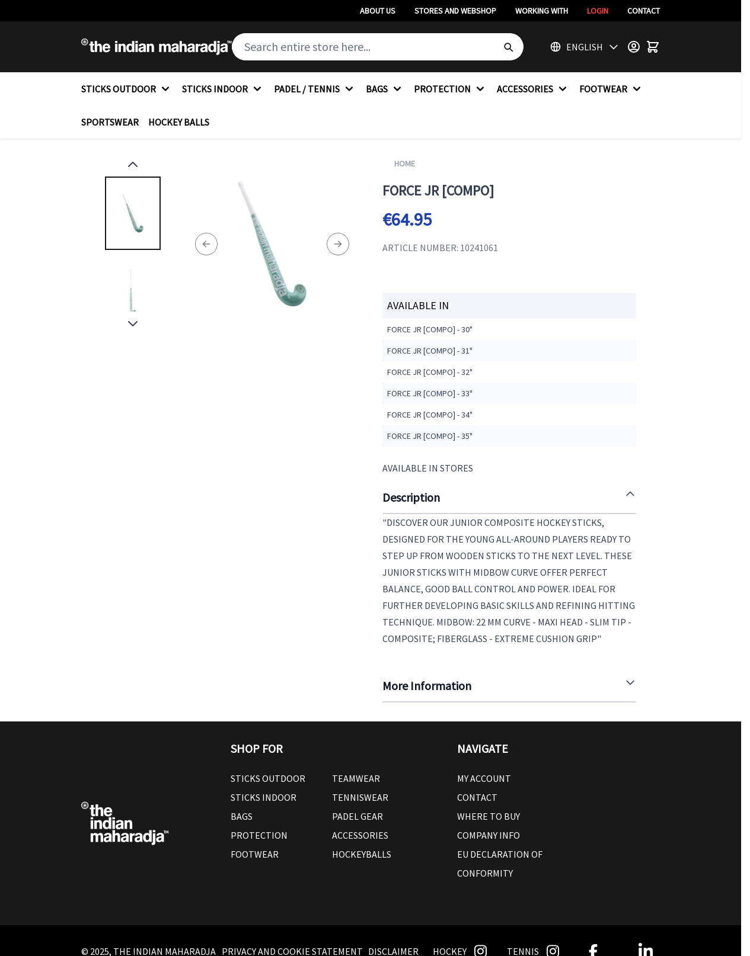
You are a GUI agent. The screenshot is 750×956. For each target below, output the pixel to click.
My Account (484, 778)
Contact (643, 10)
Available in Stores (427, 468)
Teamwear (356, 778)
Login (597, 10)
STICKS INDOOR (223, 89)
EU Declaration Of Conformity (499, 863)
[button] (332, 748)
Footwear (255, 854)
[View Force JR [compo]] (133, 213)
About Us (377, 10)
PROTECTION (450, 89)
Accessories (360, 835)
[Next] (338, 244)
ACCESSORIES (533, 89)
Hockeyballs (361, 854)
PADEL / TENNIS (315, 89)
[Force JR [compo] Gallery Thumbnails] (133, 244)
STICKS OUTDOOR (127, 89)
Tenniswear (360, 797)
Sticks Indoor (263, 797)
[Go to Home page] (156, 47)
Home (404, 163)
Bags (242, 816)
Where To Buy (488, 816)
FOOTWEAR (611, 89)
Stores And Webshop (455, 10)
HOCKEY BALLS (178, 122)
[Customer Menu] (634, 47)
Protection (259, 835)
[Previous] (206, 244)
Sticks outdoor (268, 778)
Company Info (488, 835)
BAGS (385, 89)
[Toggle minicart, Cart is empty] (652, 46)
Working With (541, 10)
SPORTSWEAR (110, 122)
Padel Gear (357, 816)
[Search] (508, 46)
